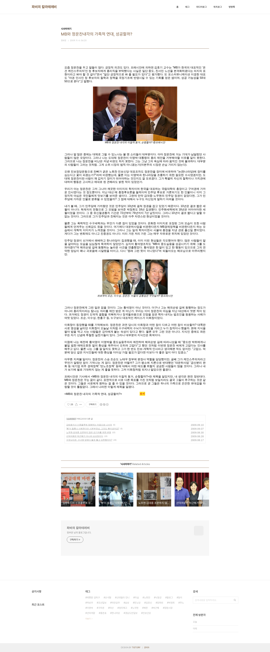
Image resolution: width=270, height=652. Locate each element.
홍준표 (103, 613)
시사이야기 (71, 419)
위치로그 (218, 7)
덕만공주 (116, 602)
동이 (180, 597)
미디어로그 (201, 7)
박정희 (171, 602)
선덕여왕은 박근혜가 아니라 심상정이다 (84, 436)
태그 (187, 7)
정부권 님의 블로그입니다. (79, 532)
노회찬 (147, 597)
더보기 (88, 619)
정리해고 (123, 607)
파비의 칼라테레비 (44, 7)
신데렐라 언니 (122, 597)
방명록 (232, 7)
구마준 (101, 607)
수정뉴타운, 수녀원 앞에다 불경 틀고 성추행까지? (89, 440)
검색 (235, 600)
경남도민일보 (131, 613)
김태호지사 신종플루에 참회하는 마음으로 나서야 (89, 425)
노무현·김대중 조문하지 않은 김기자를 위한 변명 (88, 432)
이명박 (90, 607)
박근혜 (156, 607)
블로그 (170, 597)
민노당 (137, 602)
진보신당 (147, 613)
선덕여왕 (91, 613)
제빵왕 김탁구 (93, 597)
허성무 (90, 602)
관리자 (146, 647)
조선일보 (102, 602)
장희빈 (160, 602)
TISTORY (136, 647)
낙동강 (158, 597)
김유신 (149, 602)
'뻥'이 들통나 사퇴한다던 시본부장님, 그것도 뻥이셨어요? (92, 428)
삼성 (127, 602)
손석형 (108, 597)
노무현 (135, 607)
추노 (182, 602)
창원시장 (168, 607)
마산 (112, 607)
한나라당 (116, 613)
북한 (146, 607)
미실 (137, 597)
